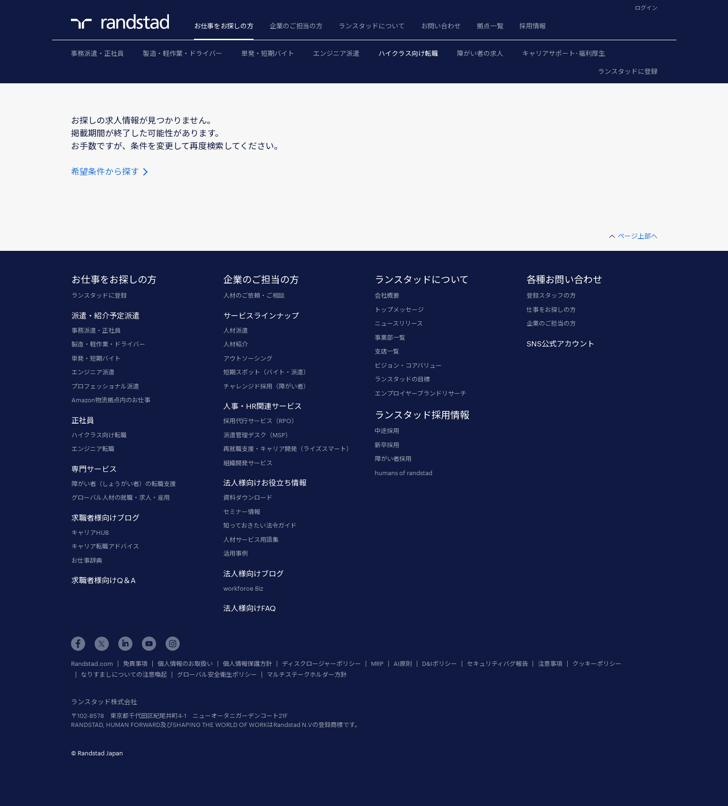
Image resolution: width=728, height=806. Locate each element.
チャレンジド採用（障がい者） (266, 386)
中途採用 (387, 430)
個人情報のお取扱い (185, 664)
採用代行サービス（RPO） (260, 421)
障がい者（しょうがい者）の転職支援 (123, 483)
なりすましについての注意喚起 (124, 675)
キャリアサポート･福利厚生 (563, 53)
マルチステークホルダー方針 (307, 675)
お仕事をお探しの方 (224, 26)
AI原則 (403, 664)
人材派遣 (235, 330)
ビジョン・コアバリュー (408, 365)
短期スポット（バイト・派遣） (266, 372)
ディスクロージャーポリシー (321, 664)
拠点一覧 (490, 26)
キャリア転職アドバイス (105, 546)
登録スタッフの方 (551, 295)
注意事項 (550, 664)
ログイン (646, 7)
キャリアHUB (90, 532)
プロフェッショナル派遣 (105, 386)
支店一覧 (387, 351)
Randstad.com (92, 664)
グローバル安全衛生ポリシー (217, 675)
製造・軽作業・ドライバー (182, 53)
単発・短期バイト (267, 53)
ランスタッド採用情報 (422, 414)
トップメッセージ (399, 309)
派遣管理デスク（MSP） (257, 435)
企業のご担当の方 (296, 26)
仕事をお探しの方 (551, 309)
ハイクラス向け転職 (408, 53)
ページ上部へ (638, 236)
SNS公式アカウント (560, 343)
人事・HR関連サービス (262, 405)
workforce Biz (243, 588)
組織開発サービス (247, 463)
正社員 (82, 420)
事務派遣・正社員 (97, 53)
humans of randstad (403, 473)
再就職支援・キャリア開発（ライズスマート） (287, 448)
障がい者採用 (393, 458)
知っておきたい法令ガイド (260, 525)
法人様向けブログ (253, 573)
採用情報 (532, 26)
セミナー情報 (241, 511)
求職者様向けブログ (105, 517)
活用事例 (235, 553)
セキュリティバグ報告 (497, 664)
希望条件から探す (110, 171)
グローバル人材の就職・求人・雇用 (120, 497)
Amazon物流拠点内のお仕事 (110, 400)
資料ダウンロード (247, 497)
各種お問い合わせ (564, 279)
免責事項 (135, 664)
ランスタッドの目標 (402, 379)
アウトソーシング (247, 358)
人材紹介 (235, 344)
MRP (377, 664)
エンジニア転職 (92, 448)
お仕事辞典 (86, 560)
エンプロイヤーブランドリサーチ (420, 393)
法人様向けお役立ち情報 (265, 482)
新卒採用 (387, 445)
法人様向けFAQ (249, 607)
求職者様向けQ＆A (103, 580)
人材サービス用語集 (251, 539)
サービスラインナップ (261, 315)
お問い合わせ (441, 26)
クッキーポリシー (597, 664)
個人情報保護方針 (247, 664)
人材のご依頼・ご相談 (254, 295)
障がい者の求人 (480, 53)
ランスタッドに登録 (628, 71)
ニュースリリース (399, 323)
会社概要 (387, 295)
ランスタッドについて (372, 26)
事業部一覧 (390, 337)
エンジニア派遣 (336, 53)
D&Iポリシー (439, 664)
